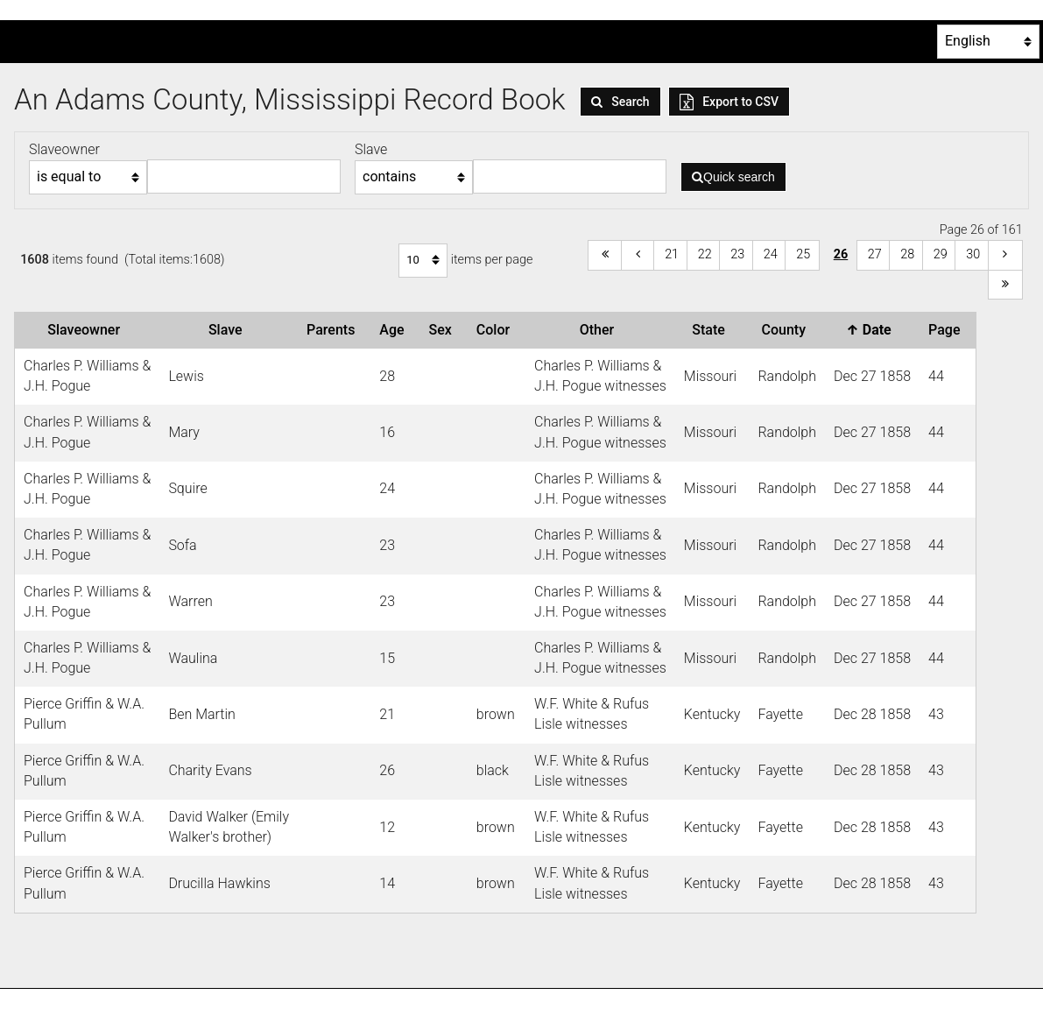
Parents (334, 329)
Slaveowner (87, 329)
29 (941, 254)
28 (907, 254)
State (712, 329)
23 (737, 254)
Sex (444, 329)
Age (395, 329)
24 (771, 254)
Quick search (733, 177)
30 (973, 254)
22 (705, 254)
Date (872, 329)
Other (600, 329)
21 (672, 254)
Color (496, 329)
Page (947, 329)
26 (841, 254)
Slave (229, 329)
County (786, 329)
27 (875, 254)
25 (803, 254)
